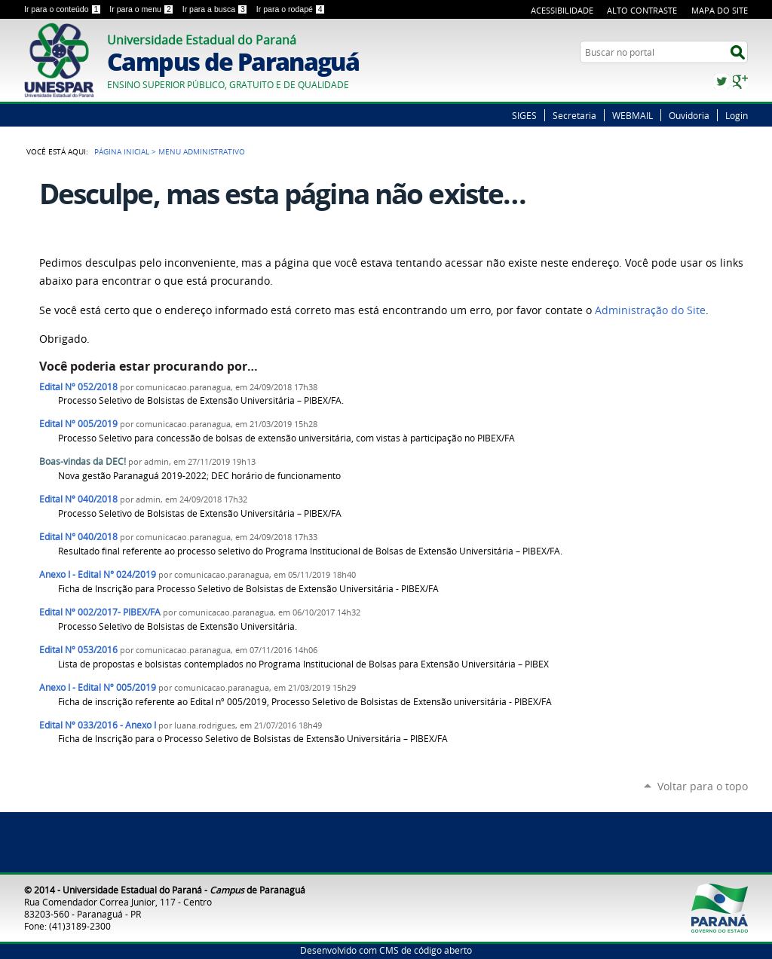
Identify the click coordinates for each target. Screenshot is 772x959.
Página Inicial (121, 151)
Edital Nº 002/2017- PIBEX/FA (100, 612)
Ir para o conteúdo (63, 9)
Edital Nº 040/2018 (78, 499)
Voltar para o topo (702, 786)
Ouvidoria (689, 115)
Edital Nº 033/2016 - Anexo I (97, 725)
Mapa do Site (719, 10)
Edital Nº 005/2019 (78, 423)
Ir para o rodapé (291, 9)
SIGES (524, 115)
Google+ (740, 81)
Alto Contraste (642, 10)
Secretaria (574, 115)
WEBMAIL (632, 115)
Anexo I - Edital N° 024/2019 (97, 574)
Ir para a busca (216, 9)
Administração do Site (650, 310)
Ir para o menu (142, 9)
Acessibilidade (562, 10)
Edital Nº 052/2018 (78, 386)
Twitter (721, 81)
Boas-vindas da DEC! (82, 461)
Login (736, 115)
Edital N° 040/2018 (78, 536)
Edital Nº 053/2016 (78, 649)
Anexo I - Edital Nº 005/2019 (97, 687)
